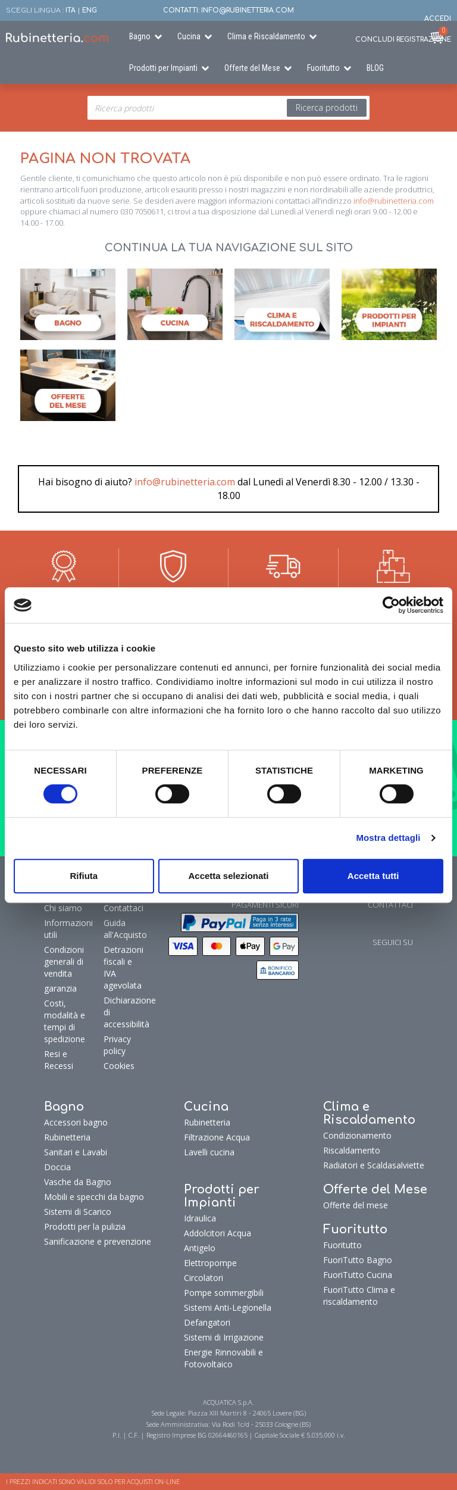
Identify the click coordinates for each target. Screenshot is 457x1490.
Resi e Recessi (58, 1059)
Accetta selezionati (228, 876)
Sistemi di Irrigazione (224, 1337)
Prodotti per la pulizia (85, 1226)
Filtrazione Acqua (217, 1137)
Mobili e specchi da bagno (94, 1196)
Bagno (140, 36)
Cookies (119, 1065)
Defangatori (207, 1322)
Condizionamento (357, 1135)
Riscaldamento (351, 1150)
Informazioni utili (68, 928)
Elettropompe (210, 1262)
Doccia (57, 1167)
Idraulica (200, 1218)
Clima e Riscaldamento (266, 36)
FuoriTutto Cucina (357, 1274)
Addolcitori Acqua (217, 1233)
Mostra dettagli (388, 838)
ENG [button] (89, 10)
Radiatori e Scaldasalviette (373, 1165)
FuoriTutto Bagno (357, 1259)
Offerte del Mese (252, 68)
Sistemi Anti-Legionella (227, 1307)
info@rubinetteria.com (393, 200)
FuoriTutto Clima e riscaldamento (359, 1295)
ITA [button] (70, 10)
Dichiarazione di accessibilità (122, 1012)
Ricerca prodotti (327, 107)
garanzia (60, 988)
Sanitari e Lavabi (75, 1152)
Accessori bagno (76, 1122)
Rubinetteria (67, 1137)
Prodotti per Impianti (163, 68)
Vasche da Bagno (77, 1181)
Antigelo (199, 1248)
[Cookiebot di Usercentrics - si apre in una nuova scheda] (391, 605)
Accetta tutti (373, 876)
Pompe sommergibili (224, 1292)
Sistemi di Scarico (77, 1211)
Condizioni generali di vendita (64, 961)
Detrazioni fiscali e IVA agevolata (122, 967)
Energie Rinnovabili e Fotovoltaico (223, 1358)
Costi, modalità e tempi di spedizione (64, 1021)
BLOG (375, 68)
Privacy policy (117, 1044)
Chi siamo (63, 908)
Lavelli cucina (209, 1152)
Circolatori (203, 1277)
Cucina (189, 36)
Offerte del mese (355, 1205)
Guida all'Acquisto (122, 928)
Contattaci (122, 908)
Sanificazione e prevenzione (97, 1241)
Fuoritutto (323, 68)
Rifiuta (84, 876)
